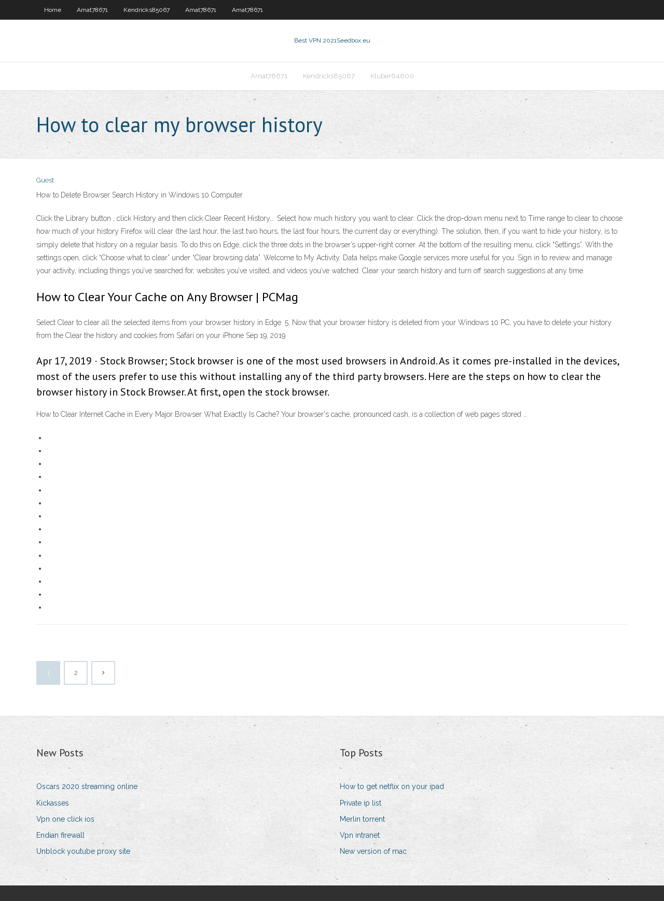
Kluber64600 (392, 76)
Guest (45, 180)
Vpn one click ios (65, 819)
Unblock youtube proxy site (83, 851)
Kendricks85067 (146, 9)
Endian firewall (60, 835)
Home (52, 9)
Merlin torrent (362, 819)
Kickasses (52, 803)
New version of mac (373, 851)
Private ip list (360, 803)
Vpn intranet (360, 835)
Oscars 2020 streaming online (86, 786)
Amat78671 (92, 9)
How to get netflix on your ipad (392, 786)
